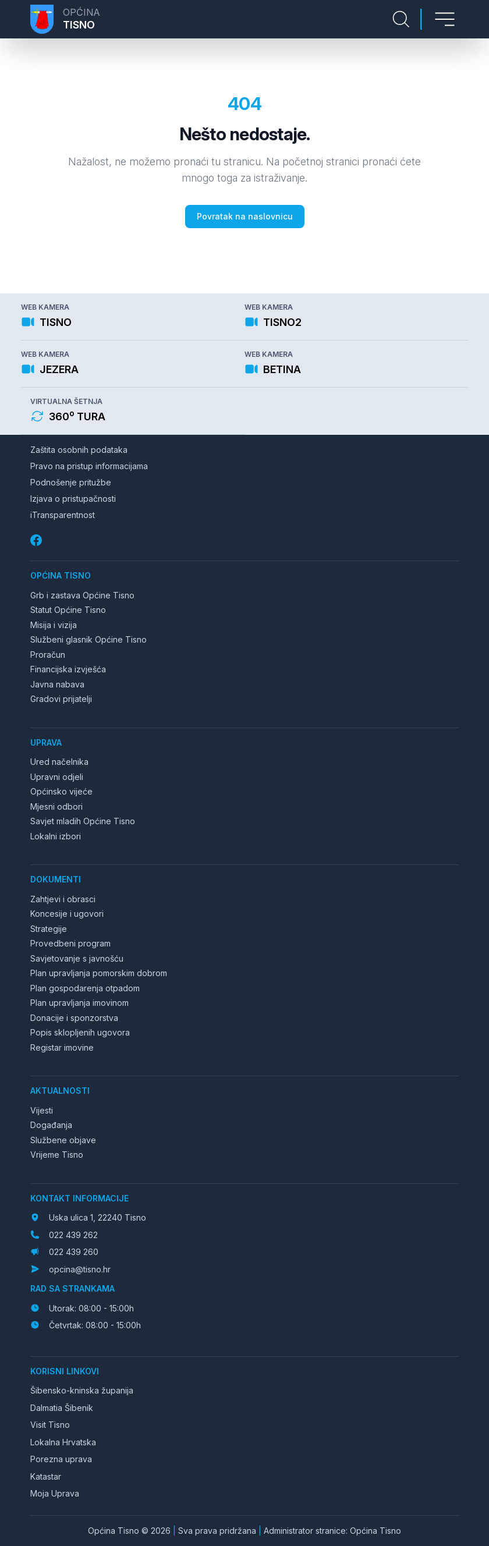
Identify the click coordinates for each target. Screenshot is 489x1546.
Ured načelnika (59, 762)
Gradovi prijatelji (61, 699)
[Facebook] (37, 540)
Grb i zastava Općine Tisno (82, 595)
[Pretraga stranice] (401, 19)
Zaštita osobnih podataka (78, 450)
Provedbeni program (70, 943)
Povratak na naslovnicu (245, 216)
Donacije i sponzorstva (74, 1018)
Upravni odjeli (56, 777)
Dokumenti (55, 879)
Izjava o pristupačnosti (73, 498)
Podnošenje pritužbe (70, 482)
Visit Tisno (50, 1425)
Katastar (45, 1476)
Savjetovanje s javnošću (76, 958)
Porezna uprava (61, 1459)
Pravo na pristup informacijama (89, 466)
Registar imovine (62, 1047)
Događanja (51, 1125)
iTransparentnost (62, 515)
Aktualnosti (60, 1090)
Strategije (48, 929)
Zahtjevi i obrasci (62, 899)
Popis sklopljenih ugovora (80, 1032)
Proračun (47, 654)
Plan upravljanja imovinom (79, 1003)
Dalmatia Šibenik (61, 1408)
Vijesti (41, 1110)
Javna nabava (57, 684)
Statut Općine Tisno (68, 610)
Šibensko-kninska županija (81, 1390)
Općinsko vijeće (61, 791)
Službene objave (63, 1140)
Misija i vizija (53, 625)
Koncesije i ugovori (67, 914)
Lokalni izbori (55, 836)
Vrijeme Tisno (56, 1155)
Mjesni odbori (56, 806)
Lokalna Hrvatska (63, 1442)
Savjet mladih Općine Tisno (82, 821)
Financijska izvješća (68, 669)
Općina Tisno (60, 575)
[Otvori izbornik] (445, 19)
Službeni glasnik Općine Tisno (88, 639)
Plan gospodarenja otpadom (85, 988)
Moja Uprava (54, 1493)
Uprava (46, 742)
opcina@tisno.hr (80, 1269)
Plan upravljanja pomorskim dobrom (98, 973)
